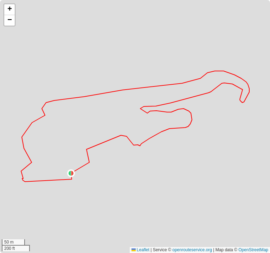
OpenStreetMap (253, 249)
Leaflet (140, 249)
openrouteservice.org (192, 249)
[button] (71, 173)
